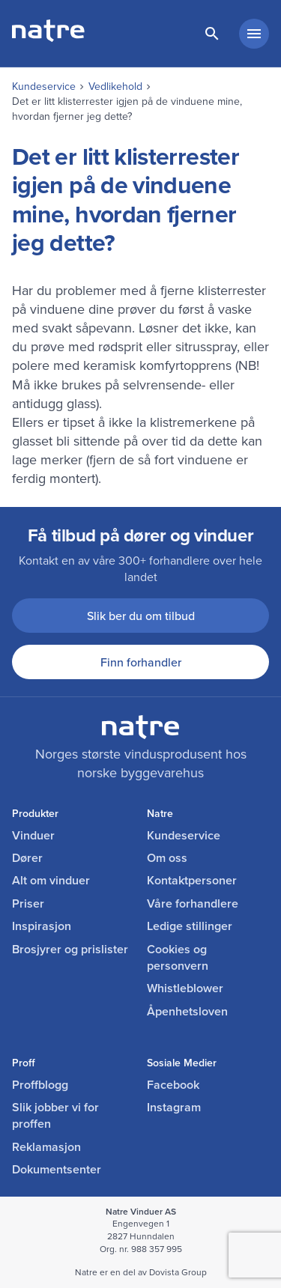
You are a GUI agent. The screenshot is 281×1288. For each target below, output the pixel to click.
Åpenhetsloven (187, 1011)
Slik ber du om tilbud (141, 615)
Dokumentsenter (56, 1169)
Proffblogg (40, 1085)
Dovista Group (178, 1272)
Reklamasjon (46, 1147)
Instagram (174, 1107)
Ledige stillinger (189, 926)
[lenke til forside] (48, 37)
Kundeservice (44, 86)
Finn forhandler (140, 662)
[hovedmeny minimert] (254, 34)
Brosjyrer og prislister (70, 949)
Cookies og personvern (177, 957)
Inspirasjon (41, 926)
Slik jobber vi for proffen (55, 1115)
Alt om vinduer (51, 880)
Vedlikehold (115, 86)
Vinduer (33, 835)
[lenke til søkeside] (212, 34)
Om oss (167, 858)
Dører (27, 858)
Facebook (173, 1085)
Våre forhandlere (192, 904)
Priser (28, 904)
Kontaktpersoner (192, 880)
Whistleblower (185, 988)
